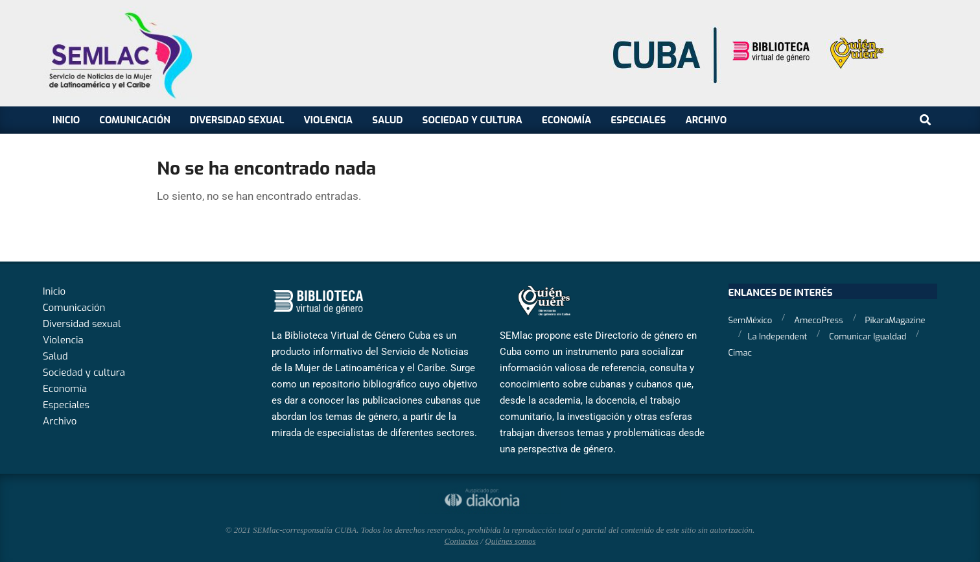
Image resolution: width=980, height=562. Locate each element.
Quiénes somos (510, 541)
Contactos (461, 541)
